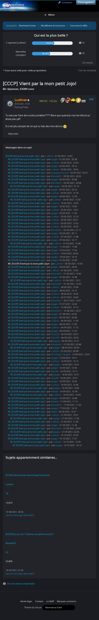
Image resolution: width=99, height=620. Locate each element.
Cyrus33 (55, 334)
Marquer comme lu (66, 601)
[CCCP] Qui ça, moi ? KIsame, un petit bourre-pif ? (30, 534)
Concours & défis (78, 25)
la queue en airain (60, 172)
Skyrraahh (56, 428)
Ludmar (49, 156)
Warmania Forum (27, 25)
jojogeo (54, 159)
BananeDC (56, 176)
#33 (91, 99)
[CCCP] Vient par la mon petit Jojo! (22, 156)
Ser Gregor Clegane (60, 354)
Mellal (54, 411)
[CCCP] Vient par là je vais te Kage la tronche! (28, 475)
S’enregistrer (86, 2)
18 (7, 493)
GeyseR (54, 371)
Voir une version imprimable (21, 583)
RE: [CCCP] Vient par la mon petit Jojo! (26, 159)
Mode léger (26, 601)
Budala (54, 401)
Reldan (54, 391)
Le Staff (50, 601)
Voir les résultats (87, 70)
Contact (39, 601)
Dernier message (14, 515)
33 (7, 552)
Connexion (65, 2)
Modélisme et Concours (53, 25)
